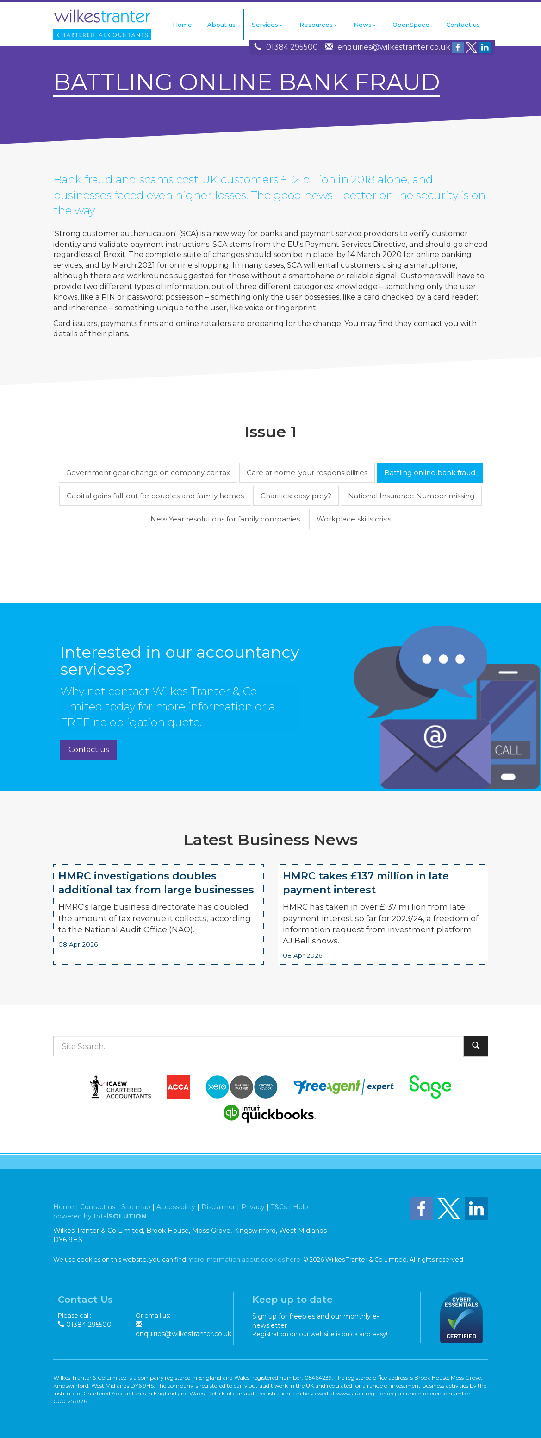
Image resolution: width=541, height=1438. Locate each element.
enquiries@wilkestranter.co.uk (393, 47)
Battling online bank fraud (429, 472)
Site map (135, 1207)
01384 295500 (292, 47)
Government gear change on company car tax (148, 472)
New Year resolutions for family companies (225, 519)
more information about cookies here (243, 1259)
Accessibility (175, 1207)
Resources (318, 24)
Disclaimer (218, 1207)
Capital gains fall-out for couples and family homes (155, 495)
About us (221, 24)
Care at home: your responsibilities (307, 472)
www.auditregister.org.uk (370, 1393)
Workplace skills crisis (354, 519)
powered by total (99, 1216)
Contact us (463, 24)
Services (267, 24)
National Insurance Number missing (411, 495)
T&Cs (279, 1207)
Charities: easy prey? (296, 495)
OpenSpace (410, 24)
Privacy (253, 1207)
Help (300, 1207)
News (365, 24)
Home (182, 24)
